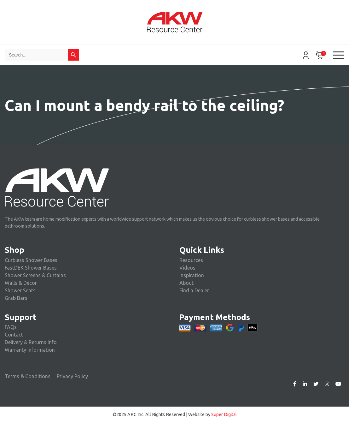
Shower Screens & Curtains (35, 275)
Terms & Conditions (27, 376)
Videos (187, 268)
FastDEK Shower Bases (31, 268)
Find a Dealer (194, 290)
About (186, 283)
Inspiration (191, 275)
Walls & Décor (21, 283)
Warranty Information (30, 350)
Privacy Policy (72, 376)
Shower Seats (20, 290)
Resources (191, 260)
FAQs (11, 327)
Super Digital (224, 414)
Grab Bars (16, 298)
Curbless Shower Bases (31, 260)
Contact (14, 334)
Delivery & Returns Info (31, 342)
